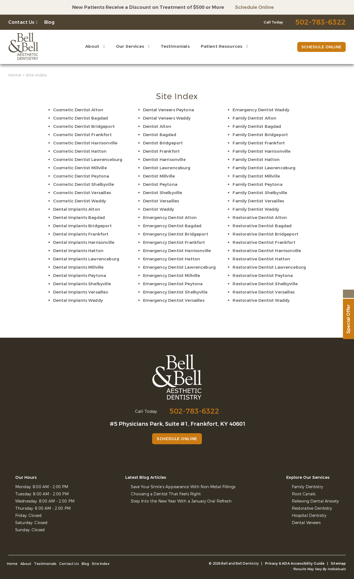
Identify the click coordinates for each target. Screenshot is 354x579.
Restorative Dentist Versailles (264, 292)
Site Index (101, 564)
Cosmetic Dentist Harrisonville (85, 143)
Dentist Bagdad (159, 135)
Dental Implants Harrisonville (83, 242)
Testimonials (175, 46)
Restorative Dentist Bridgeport (265, 234)
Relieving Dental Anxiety (315, 501)
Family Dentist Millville (256, 176)
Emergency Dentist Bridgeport (175, 234)
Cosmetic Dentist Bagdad (80, 118)
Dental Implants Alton (76, 209)
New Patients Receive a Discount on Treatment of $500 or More (148, 7)
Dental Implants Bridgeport (82, 226)
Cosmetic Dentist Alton (78, 110)
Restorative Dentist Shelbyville (265, 284)
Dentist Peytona (160, 184)
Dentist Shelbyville (162, 192)
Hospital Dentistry (309, 515)
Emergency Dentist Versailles (173, 300)
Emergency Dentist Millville (171, 275)
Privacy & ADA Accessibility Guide (294, 563)
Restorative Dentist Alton (260, 217)
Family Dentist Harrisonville (261, 151)
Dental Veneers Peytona (168, 110)
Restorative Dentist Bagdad (262, 226)
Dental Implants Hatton (78, 250)
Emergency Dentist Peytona (173, 284)
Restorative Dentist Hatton (261, 259)
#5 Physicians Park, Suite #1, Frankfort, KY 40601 (178, 424)
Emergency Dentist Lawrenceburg (179, 267)
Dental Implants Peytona (79, 275)
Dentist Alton (157, 126)
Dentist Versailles (161, 201)
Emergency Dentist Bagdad (172, 226)
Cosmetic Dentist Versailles (82, 192)
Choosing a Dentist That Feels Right (166, 494)
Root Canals (304, 494)
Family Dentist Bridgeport (260, 135)
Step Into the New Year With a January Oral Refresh (181, 501)
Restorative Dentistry (312, 508)
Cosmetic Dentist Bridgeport (84, 126)
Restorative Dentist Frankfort (264, 242)
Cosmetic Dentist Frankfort (82, 135)
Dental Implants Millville (78, 267)
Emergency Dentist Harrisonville (177, 250)
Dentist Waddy (158, 209)
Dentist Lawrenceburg (167, 168)
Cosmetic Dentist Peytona (81, 176)
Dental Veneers (306, 522)
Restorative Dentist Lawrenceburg (269, 267)
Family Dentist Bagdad (257, 126)
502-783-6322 (194, 411)
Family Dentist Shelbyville (260, 192)
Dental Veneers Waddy (167, 118)
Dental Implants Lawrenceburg (86, 259)
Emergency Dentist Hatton (171, 259)
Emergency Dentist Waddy (261, 110)
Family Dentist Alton (254, 118)
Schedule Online (254, 7)
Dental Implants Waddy (78, 300)
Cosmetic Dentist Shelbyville (83, 184)
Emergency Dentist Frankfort (174, 242)
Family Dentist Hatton (256, 159)
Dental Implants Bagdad (79, 217)
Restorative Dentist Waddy (261, 300)
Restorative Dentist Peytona (263, 275)
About (92, 46)
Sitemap (338, 563)
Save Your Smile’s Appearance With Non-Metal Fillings (183, 487)
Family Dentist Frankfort (259, 143)
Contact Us (21, 22)
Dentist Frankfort (161, 151)
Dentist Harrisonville (164, 159)
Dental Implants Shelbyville (82, 284)
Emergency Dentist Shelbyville (175, 292)
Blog (49, 22)
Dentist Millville (159, 176)
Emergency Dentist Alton (170, 217)
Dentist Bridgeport (163, 143)
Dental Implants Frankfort (81, 234)
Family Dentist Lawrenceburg (264, 168)
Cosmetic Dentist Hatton (79, 151)
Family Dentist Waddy (256, 209)
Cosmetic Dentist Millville (80, 168)
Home (14, 75)
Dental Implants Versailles (80, 292)
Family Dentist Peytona (257, 184)
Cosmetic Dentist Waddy (79, 201)
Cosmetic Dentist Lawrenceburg (87, 159)
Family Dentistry (307, 487)
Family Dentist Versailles (258, 201)
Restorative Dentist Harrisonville (267, 250)
